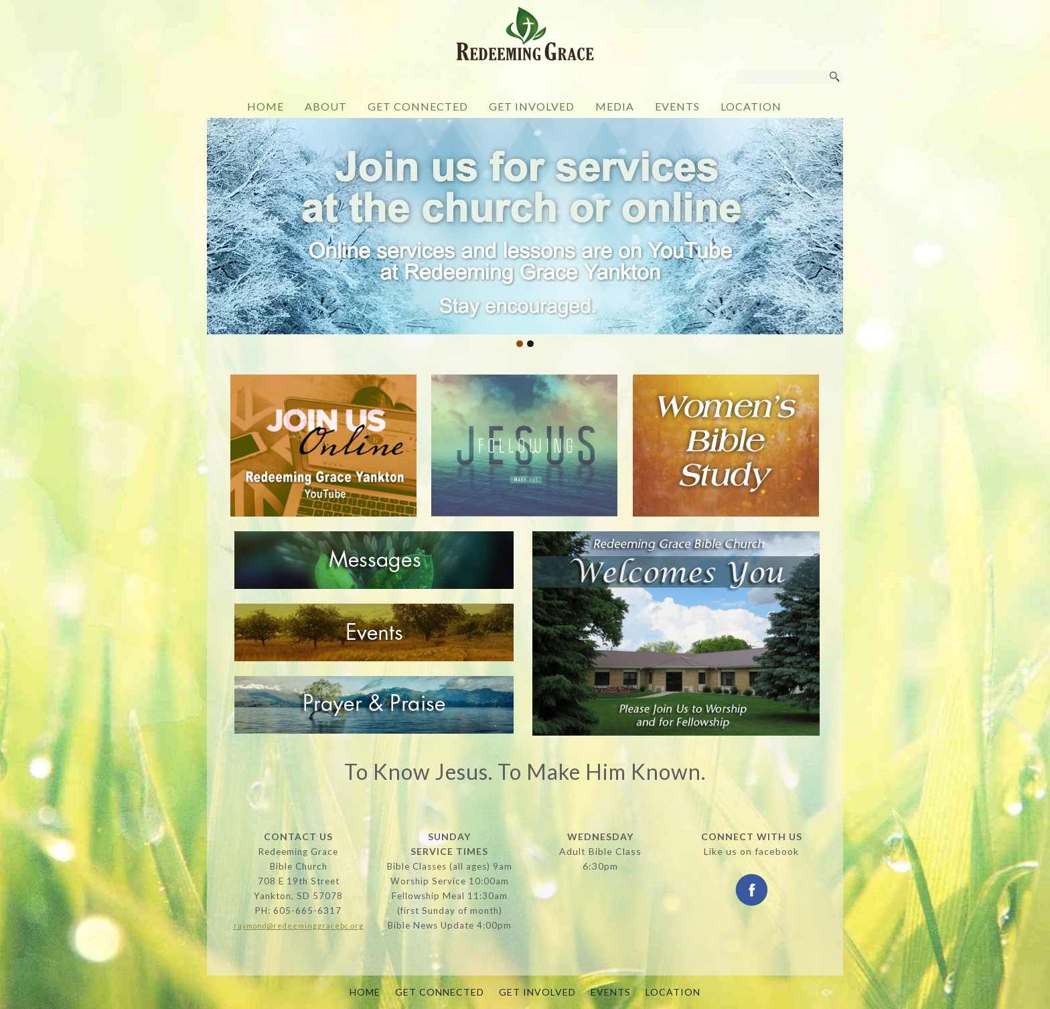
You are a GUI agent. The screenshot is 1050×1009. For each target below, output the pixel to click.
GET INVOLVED (532, 106)
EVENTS (677, 106)
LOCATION (751, 106)
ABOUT (326, 106)
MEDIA (614, 106)
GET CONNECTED (418, 106)
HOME (265, 106)
